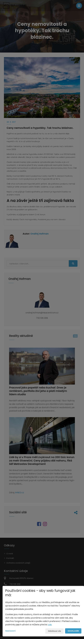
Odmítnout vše (54, 631)
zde (50, 624)
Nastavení (10, 630)
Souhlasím (73, 631)
